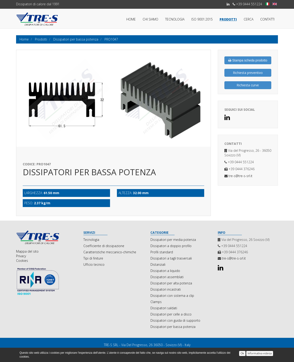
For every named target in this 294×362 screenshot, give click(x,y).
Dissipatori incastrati (165, 289)
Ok (242, 353)
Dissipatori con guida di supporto (175, 320)
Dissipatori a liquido (165, 271)
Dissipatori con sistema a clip (172, 295)
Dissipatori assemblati (167, 277)
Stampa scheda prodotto (247, 60)
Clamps (156, 302)
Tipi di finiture (93, 258)
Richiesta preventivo (248, 72)
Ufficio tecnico (94, 264)
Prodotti (228, 19)
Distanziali (157, 264)
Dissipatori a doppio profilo (171, 246)
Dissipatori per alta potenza (171, 283)
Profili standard (161, 252)
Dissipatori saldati (163, 308)
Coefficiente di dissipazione (103, 246)
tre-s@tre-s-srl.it (240, 176)
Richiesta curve (248, 85)
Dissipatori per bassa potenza (172, 326)
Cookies (22, 260)
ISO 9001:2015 (202, 19)
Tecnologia (174, 19)
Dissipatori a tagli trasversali (171, 258)
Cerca (248, 19)
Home (131, 19)
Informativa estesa (260, 353)
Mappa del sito (27, 251)
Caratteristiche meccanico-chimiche (109, 252)
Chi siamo (150, 19)
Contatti (267, 19)
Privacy (21, 256)
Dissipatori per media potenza (173, 239)
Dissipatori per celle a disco (171, 314)
